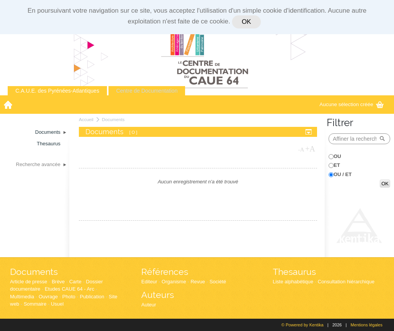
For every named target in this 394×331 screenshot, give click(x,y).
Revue (197, 281)
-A (301, 149)
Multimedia (22, 296)
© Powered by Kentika (302, 325)
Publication (92, 296)
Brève (58, 281)
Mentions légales (366, 325)
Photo (68, 296)
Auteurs (157, 294)
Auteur (148, 305)
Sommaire (34, 304)
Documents (113, 119)
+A (310, 149)
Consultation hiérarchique (346, 281)
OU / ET (343, 174)
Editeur (149, 281)
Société (217, 281)
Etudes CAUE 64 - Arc (69, 289)
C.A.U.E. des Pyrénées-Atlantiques (57, 91)
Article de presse (28, 281)
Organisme (174, 281)
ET (337, 165)
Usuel (57, 304)
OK (246, 21)
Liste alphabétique (293, 281)
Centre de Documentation (147, 91)
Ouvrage (48, 296)
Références (164, 271)
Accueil (86, 119)
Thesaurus (294, 271)
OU (337, 156)
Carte (75, 281)
